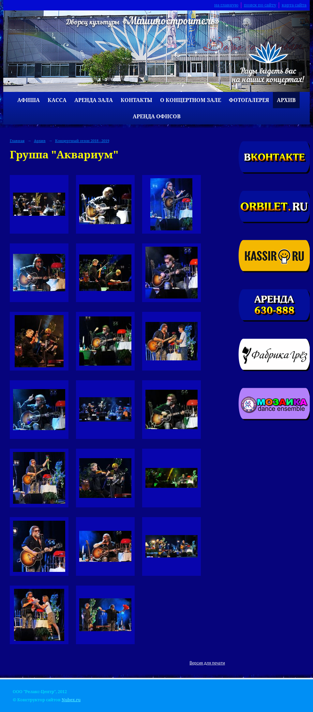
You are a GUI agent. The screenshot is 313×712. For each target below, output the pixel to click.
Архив (286, 100)
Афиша (28, 100)
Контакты (136, 100)
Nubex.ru (71, 700)
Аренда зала (93, 100)
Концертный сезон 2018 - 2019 (82, 140)
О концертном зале (190, 100)
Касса (57, 100)
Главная (17, 140)
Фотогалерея (249, 100)
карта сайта (294, 5)
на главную (226, 5)
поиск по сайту (260, 5)
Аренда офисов (157, 116)
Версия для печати (207, 663)
